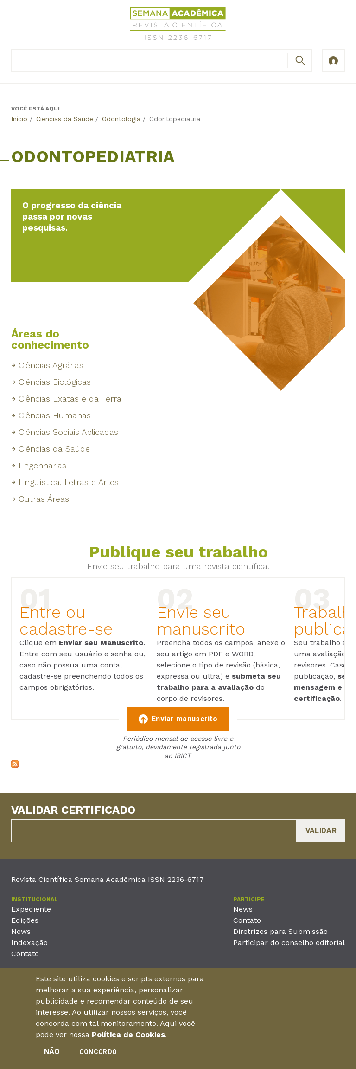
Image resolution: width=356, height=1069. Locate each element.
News (21, 931)
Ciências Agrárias (51, 365)
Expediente (31, 909)
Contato (25, 953)
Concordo (98, 1054)
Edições (24, 920)
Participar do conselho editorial (289, 942)
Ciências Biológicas (55, 382)
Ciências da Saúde (64, 119)
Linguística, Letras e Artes (69, 482)
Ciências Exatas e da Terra (70, 398)
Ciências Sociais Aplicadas (68, 432)
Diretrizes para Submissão (280, 931)
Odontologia (121, 119)
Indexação (29, 942)
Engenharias (42, 465)
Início (19, 119)
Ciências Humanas (55, 415)
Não (52, 1054)
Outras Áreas (44, 499)
